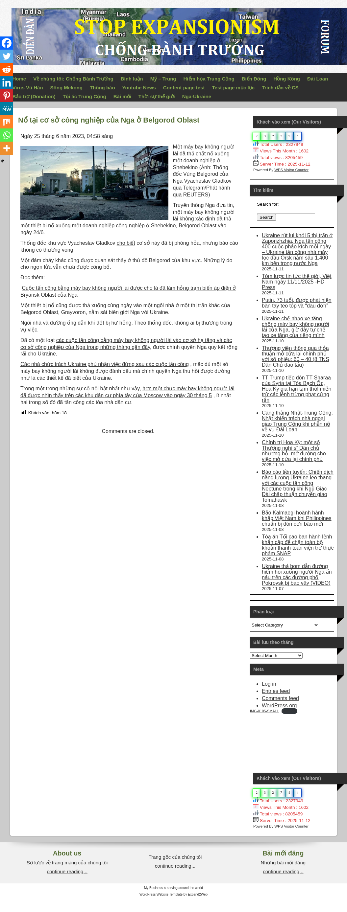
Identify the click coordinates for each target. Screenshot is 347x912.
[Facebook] (6, 43)
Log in (269, 684)
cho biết (126, 243)
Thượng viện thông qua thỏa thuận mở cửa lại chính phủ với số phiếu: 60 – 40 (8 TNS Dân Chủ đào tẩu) (295, 356)
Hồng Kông (286, 78)
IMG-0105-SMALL (264, 711)
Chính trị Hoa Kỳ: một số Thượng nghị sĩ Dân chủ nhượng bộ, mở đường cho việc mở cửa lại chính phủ (294, 451)
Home (19, 78)
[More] (6, 148)
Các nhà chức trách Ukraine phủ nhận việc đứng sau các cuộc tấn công (104, 364)
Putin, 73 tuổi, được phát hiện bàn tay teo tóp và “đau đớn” (297, 302)
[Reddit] (6, 69)
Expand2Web (198, 894)
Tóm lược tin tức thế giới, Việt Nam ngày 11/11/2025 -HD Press (297, 281)
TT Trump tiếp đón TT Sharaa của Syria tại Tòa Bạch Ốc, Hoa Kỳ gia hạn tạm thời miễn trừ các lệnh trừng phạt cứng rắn (296, 389)
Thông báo (102, 87)
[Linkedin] (6, 82)
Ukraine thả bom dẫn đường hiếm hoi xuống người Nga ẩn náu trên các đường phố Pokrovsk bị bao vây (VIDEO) (297, 574)
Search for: (268, 204)
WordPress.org (279, 705)
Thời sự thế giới (156, 96)
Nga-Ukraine (196, 96)
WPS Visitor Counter (291, 170)
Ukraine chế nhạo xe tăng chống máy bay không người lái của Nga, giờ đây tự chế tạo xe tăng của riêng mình (295, 327)
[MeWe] (6, 108)
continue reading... (67, 871)
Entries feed (276, 691)
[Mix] (6, 121)
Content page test (184, 87)
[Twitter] (6, 56)
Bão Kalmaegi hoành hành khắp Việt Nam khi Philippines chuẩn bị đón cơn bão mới (297, 518)
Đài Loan (317, 78)
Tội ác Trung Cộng (84, 96)
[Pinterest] (6, 95)
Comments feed (280, 698)
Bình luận (132, 78)
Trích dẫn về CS (280, 87)
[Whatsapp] (6, 135)
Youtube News (139, 87)
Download (289, 711)
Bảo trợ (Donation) (34, 96)
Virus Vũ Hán (27, 87)
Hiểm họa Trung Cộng (209, 78)
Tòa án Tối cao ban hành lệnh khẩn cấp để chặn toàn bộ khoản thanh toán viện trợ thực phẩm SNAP (298, 545)
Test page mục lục (233, 87)
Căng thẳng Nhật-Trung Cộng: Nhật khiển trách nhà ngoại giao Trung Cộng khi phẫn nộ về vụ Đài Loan (297, 421)
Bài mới (122, 96)
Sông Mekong (66, 87)
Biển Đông (254, 78)
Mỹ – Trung (163, 78)
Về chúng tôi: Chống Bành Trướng (73, 78)
